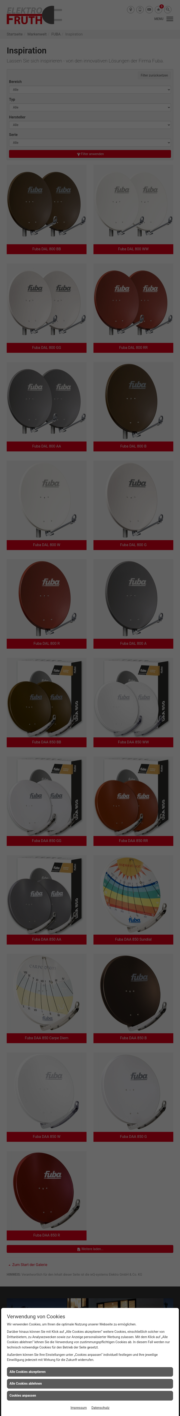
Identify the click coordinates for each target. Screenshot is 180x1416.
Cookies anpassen (22, 1395)
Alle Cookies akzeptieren (27, 1372)
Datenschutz (100, 1408)
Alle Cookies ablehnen (25, 1383)
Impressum (79, 1408)
